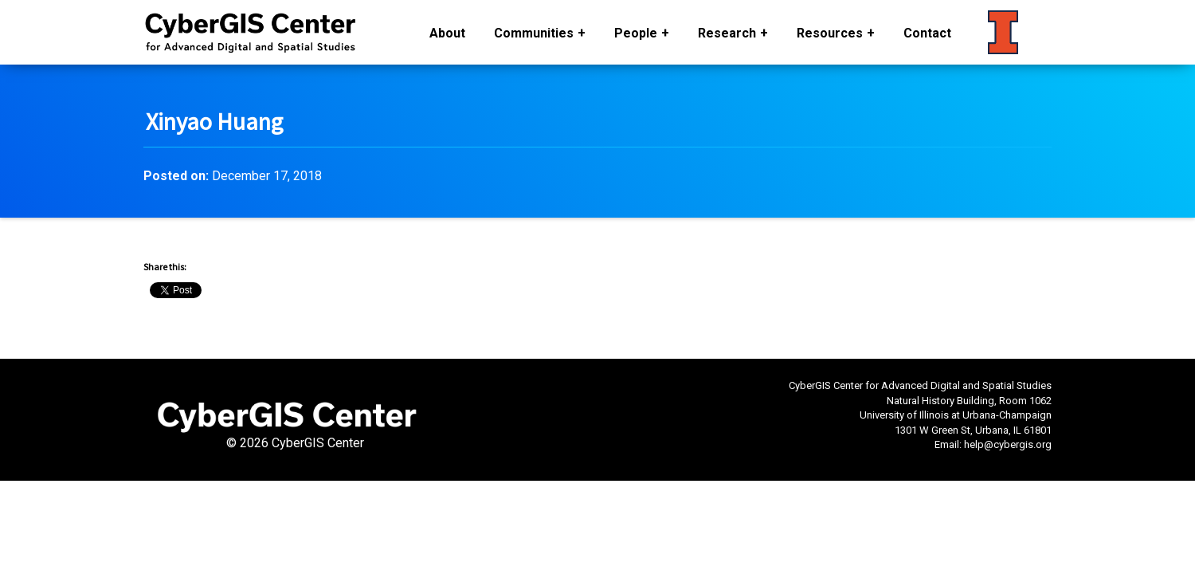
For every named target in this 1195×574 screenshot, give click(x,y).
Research (727, 33)
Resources (830, 33)
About (447, 33)
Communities (534, 33)
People (635, 33)
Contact (927, 33)
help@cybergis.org (1008, 444)
